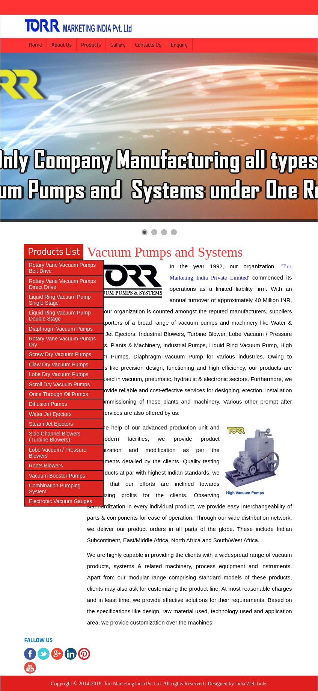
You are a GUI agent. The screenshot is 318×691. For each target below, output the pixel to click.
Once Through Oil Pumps (58, 394)
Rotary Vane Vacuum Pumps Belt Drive (62, 268)
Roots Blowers (46, 466)
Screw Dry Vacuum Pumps (60, 354)
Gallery (118, 44)
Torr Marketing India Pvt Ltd (132, 683)
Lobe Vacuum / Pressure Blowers (57, 453)
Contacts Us (148, 44)
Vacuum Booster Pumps (57, 476)
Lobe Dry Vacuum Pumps (58, 374)
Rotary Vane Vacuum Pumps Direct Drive (62, 284)
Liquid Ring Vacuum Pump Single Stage (60, 300)
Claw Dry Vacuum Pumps (58, 364)
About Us (61, 44)
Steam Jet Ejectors (51, 424)
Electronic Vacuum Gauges (60, 501)
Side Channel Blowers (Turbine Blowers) (55, 437)
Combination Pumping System (55, 488)
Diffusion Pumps (48, 404)
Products (91, 44)
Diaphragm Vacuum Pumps (61, 329)
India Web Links (251, 683)
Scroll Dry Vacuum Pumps (59, 384)
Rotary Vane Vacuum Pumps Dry (62, 342)
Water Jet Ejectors (50, 414)
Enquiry (179, 44)
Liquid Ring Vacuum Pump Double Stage (60, 316)
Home (35, 44)
